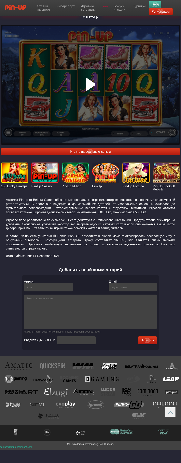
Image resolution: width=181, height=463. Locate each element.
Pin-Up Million (71, 186)
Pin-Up (97, 186)
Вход (155, 4)
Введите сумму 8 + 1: (36, 346)
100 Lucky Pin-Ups (14, 186)
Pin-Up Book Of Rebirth (164, 188)
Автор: (26, 281)
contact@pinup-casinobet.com (16, 453)
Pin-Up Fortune (133, 186)
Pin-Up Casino (41, 186)
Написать (150, 346)
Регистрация (161, 11)
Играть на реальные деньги (90, 151)
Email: (116, 281)
